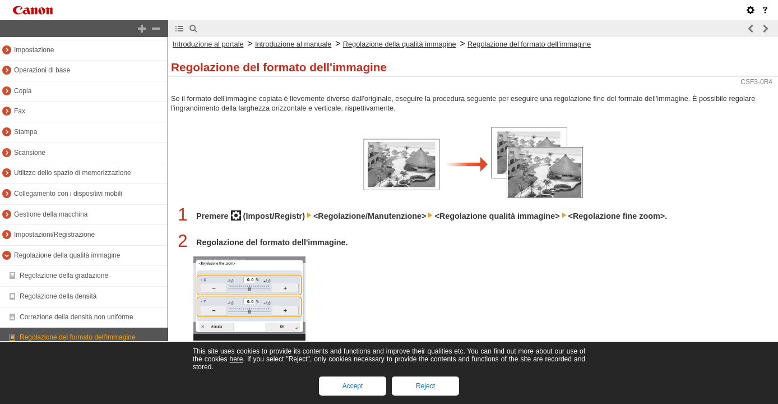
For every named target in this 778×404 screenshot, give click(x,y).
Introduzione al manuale (293, 44)
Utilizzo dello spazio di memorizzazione (72, 173)
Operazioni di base (42, 70)
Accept (352, 386)
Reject (425, 386)
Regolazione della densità (58, 296)
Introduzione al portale (208, 44)
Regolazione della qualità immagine (67, 255)
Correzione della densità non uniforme (76, 317)
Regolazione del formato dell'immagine (77, 337)
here (236, 359)
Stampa (25, 132)
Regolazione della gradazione (64, 275)
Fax (19, 111)
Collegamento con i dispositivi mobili (68, 194)
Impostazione (34, 50)
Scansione (29, 153)
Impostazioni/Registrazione (54, 234)
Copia (22, 91)
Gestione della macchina (50, 214)
